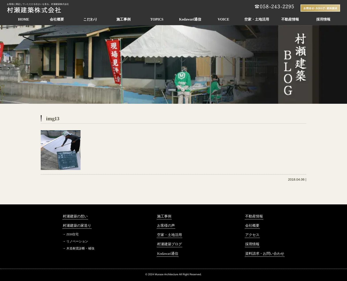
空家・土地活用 (256, 19)
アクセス (252, 235)
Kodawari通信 (190, 19)
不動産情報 (290, 19)
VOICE (223, 19)
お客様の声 (166, 225)
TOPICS (156, 19)
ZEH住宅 (72, 234)
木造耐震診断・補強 (80, 248)
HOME (23, 19)
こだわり (90, 19)
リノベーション (77, 241)
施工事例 (123, 19)
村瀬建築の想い (75, 216)
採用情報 (323, 19)
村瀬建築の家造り (77, 225)
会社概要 (57, 19)
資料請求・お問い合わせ (264, 253)
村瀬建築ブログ (169, 244)
